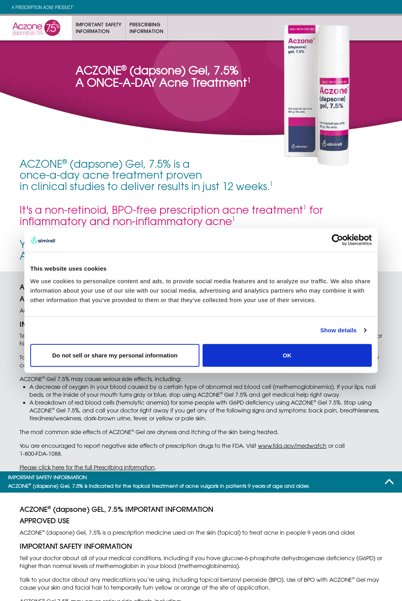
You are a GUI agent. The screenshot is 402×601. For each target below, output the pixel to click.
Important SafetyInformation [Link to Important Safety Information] (98, 28)
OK (287, 355)
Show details (338, 330)
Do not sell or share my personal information (114, 355)
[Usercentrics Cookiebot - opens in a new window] (337, 240)
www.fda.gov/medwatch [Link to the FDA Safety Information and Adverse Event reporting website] (292, 445)
